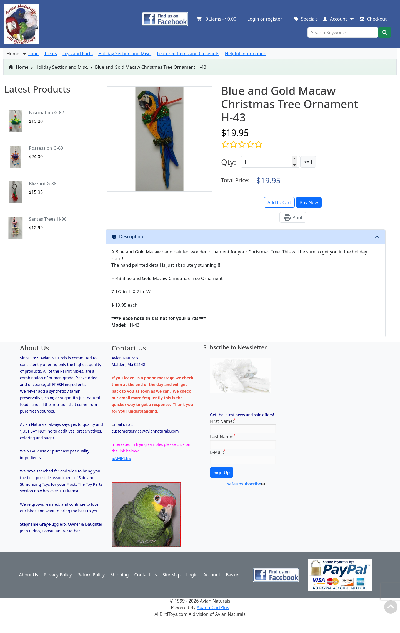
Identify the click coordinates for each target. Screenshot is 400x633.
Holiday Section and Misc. (61, 67)
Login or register (265, 19)
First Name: (223, 421)
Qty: (228, 162)
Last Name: (222, 436)
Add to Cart (279, 202)
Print (292, 217)
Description (127, 236)
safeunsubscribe (245, 484)
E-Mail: (218, 452)
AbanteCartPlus (213, 607)
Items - (216, 19)
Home (18, 67)
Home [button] (17, 53)
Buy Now (308, 202)
